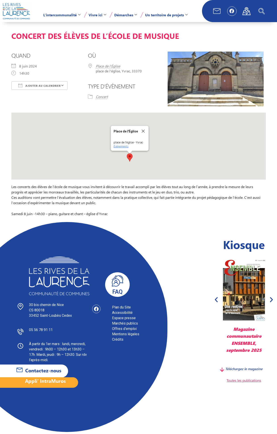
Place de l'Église (108, 68)
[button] (130, 159)
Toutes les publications (244, 382)
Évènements (120, 148)
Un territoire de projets (166, 15)
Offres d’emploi (124, 331)
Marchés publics (125, 325)
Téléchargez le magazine (243, 371)
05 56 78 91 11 (41, 332)
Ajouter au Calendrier (39, 88)
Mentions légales (125, 336)
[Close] (143, 133)
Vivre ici (97, 15)
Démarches (125, 15)
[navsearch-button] (261, 11)
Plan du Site (121, 309)
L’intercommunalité (62, 15)
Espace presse (124, 320)
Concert (102, 98)
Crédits (117, 341)
